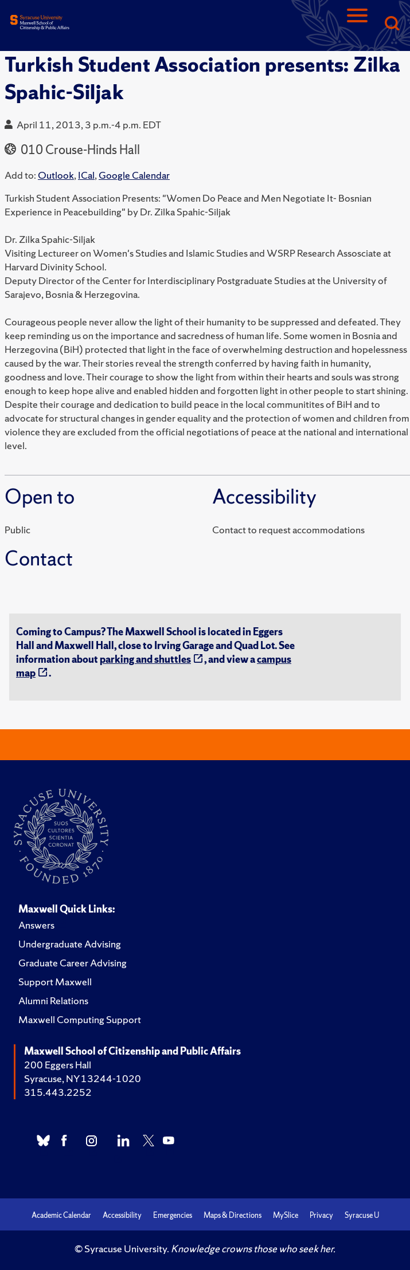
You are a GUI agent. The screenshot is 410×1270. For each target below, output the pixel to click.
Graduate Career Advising (72, 962)
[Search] (391, 24)
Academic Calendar (61, 1215)
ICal (86, 175)
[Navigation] (357, 24)
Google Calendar (134, 175)
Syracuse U (362, 1215)
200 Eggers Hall (57, 1064)
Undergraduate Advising (69, 943)
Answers (36, 924)
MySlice (285, 1215)
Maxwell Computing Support (79, 1019)
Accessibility (122, 1215)
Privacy (321, 1215)
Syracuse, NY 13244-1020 (82, 1078)
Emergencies (172, 1215)
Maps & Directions (232, 1215)
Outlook (56, 175)
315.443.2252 (58, 1092)
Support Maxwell (55, 981)
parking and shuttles (145, 659)
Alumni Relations (53, 1000)
